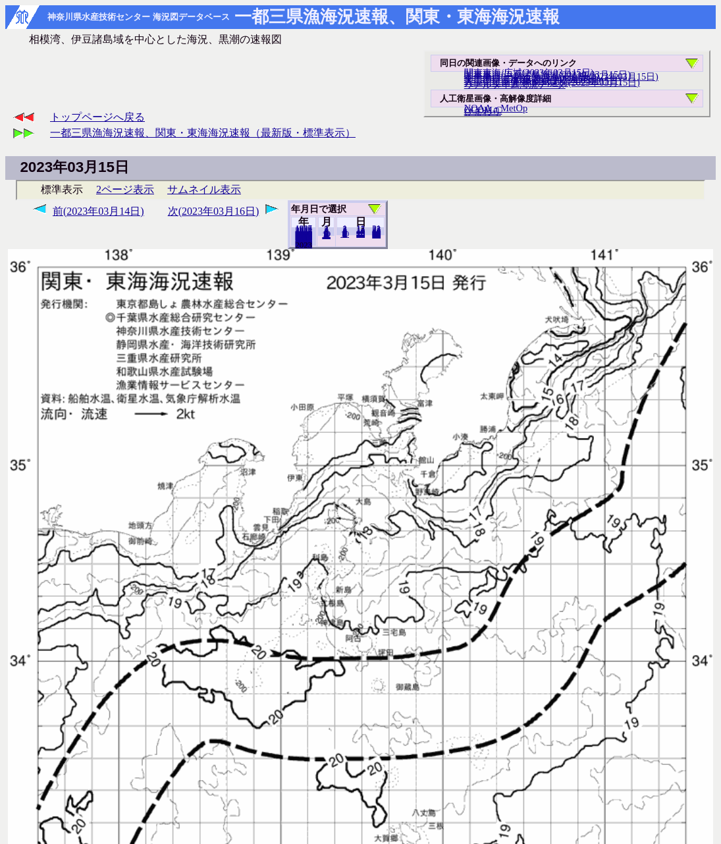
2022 (303, 244)
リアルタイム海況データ (515, 84)
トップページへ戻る (97, 117)
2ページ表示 (125, 189)
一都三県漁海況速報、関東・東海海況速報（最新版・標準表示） (203, 132)
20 (360, 234)
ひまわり (482, 111)
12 (326, 235)
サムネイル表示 (204, 189)
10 (344, 234)
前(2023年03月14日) (98, 211)
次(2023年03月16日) (213, 211)
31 (376, 234)
